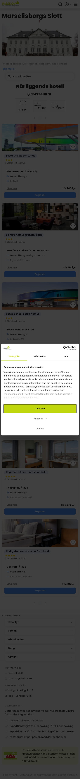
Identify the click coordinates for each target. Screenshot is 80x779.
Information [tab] (40, 356)
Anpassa (40, 418)
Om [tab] (66, 356)
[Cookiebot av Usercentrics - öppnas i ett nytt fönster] (63, 348)
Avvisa (40, 428)
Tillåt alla (40, 408)
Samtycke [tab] (14, 356)
